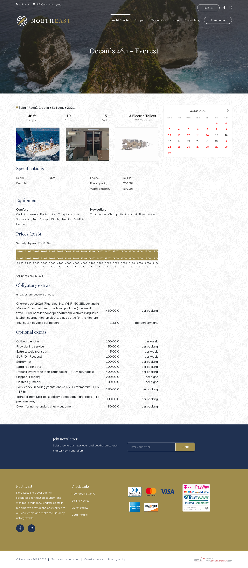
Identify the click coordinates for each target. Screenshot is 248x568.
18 (179, 140)
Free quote (218, 19)
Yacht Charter (120, 19)
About (176, 19)
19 (188, 140)
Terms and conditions (65, 559)
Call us (23, 4)
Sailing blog (192, 19)
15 (216, 135)
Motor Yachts (80, 507)
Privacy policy (116, 559)
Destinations (159, 19)
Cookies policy (93, 559)
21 (207, 140)
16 (226, 135)
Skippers (140, 19)
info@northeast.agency (49, 4)
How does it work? (83, 493)
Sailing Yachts (80, 500)
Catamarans (80, 514)
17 (169, 140)
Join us (208, 8)
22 (216, 140)
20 (197, 140)
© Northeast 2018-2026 (31, 559)
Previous (19, 144)
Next (155, 144)
